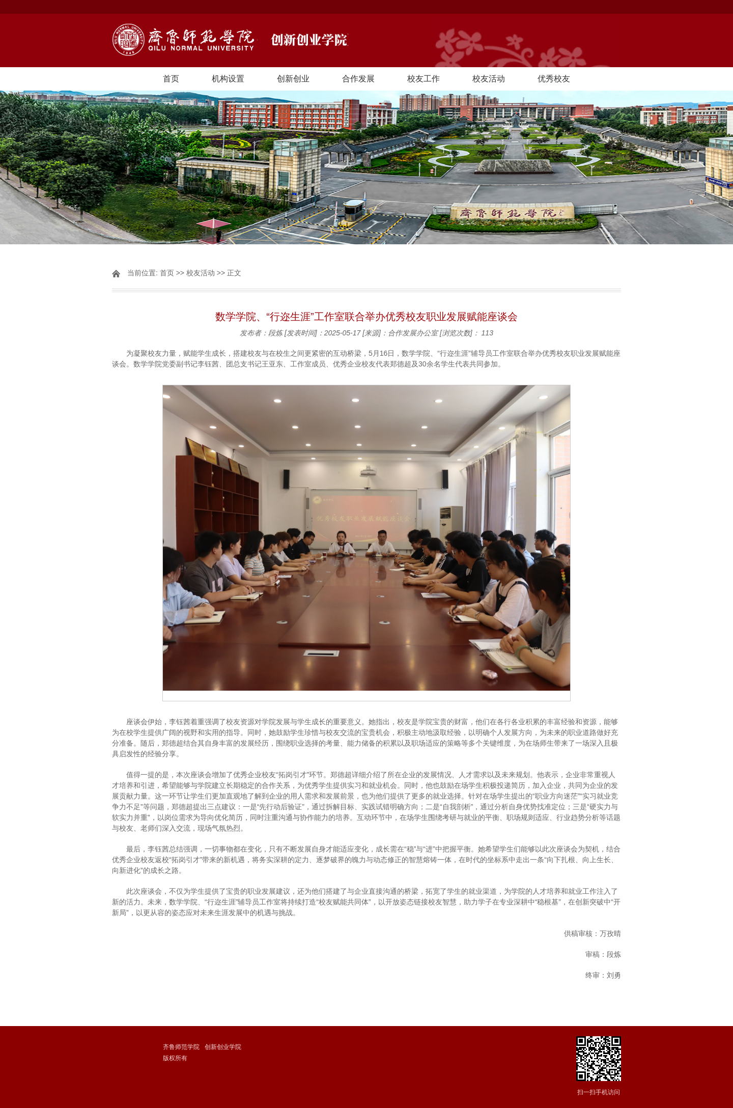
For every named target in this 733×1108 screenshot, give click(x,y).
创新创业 (293, 78)
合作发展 (358, 78)
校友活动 (488, 78)
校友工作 (423, 78)
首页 (171, 78)
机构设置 (228, 78)
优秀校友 (554, 78)
